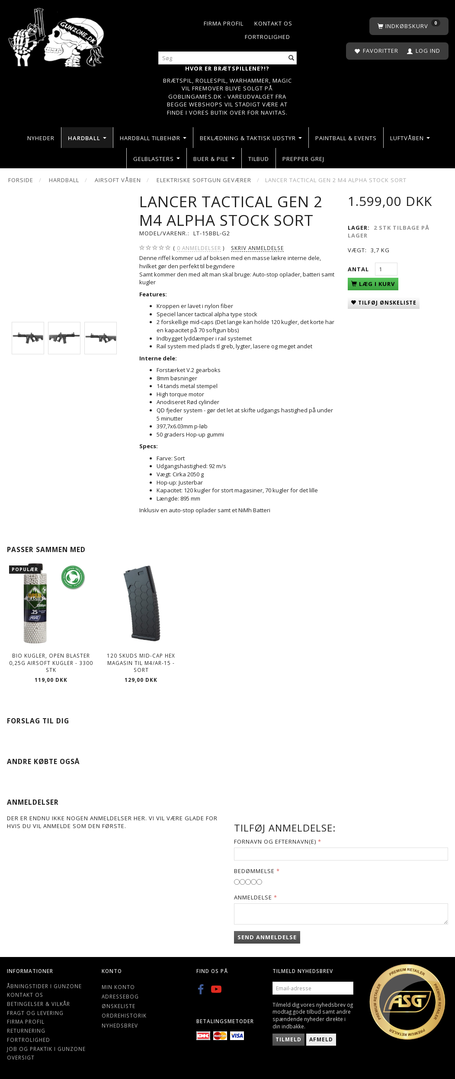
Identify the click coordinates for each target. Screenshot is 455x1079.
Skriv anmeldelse (257, 247)
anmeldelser (199, 248)
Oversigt (21, 1057)
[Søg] (291, 58)
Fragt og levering (35, 1012)
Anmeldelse (253, 897)
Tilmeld (288, 1039)
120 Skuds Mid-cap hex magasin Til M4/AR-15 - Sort (141, 662)
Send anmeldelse (267, 937)
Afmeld (321, 1039)
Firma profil (224, 23)
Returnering (26, 1030)
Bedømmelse (254, 871)
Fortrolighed (267, 37)
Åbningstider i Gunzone (44, 986)
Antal (359, 269)
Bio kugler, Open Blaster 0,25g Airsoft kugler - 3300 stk (51, 662)
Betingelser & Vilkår (38, 1003)
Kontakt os (273, 23)
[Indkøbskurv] (409, 26)
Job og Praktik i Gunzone (46, 1048)
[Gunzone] (56, 35)
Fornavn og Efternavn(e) (275, 841)
